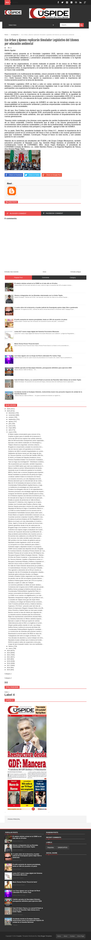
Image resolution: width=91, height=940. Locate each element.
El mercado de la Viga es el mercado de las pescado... (25, 498)
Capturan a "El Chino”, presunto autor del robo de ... (25, 606)
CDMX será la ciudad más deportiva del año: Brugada (25, 549)
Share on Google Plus (51, 175)
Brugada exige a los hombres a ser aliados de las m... (25, 527)
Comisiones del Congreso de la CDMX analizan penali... (26, 587)
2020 (8, 659)
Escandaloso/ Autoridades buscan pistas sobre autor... (25, 513)
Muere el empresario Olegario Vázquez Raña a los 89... (26, 608)
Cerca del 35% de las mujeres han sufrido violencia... (25, 438)
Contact (72, 936)
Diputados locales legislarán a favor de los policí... (24, 542)
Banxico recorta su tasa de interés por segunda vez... (25, 612)
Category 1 (8, 674)
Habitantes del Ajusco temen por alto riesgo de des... (25, 453)
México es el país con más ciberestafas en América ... (25, 521)
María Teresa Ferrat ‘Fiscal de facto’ (25, 882)
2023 (8, 653)
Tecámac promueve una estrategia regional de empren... (26, 491)
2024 (8, 650)
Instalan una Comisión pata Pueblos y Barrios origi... (25, 504)
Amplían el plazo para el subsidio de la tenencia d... (25, 436)
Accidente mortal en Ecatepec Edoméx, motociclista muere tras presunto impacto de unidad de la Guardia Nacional (28, 920)
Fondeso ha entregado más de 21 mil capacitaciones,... (26, 489)
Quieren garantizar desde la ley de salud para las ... (25, 525)
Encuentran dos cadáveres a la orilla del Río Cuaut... (25, 536)
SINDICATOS (62, 847)
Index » (7, 692)
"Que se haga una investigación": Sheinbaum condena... (26, 462)
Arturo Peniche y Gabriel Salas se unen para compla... (25, 610)
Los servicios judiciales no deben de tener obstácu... (25, 585)
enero (10, 648)
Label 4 (10, 694)
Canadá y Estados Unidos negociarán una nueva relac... (26, 576)
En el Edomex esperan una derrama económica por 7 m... (27, 496)
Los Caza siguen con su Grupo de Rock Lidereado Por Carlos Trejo (26, 891)
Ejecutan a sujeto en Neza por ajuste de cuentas (24, 621)
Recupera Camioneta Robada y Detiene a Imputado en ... (26, 561)
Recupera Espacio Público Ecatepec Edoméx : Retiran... (26, 555)
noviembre (12, 415)
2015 (8, 670)
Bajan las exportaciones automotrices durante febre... (25, 616)
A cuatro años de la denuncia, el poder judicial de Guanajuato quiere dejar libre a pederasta (27, 855)
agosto (11, 421)
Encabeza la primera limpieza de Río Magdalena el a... (26, 519)
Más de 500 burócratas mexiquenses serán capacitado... (26, 440)
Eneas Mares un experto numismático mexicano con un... (26, 515)
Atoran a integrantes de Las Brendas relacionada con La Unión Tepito (25, 846)
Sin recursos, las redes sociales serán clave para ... (25, 538)
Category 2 (8, 678)
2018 (8, 663)
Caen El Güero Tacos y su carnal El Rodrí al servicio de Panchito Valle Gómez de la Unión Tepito (28, 909)
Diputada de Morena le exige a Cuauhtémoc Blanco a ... (26, 508)
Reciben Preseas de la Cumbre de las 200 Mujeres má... (26, 553)
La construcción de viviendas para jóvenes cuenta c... (25, 631)
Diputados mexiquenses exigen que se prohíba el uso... (26, 597)
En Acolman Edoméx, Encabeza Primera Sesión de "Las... (27, 551)
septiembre (12, 419)
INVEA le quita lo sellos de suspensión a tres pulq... (25, 642)
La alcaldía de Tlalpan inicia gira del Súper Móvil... (24, 600)
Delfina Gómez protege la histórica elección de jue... (25, 589)
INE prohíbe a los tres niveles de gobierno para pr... (25, 540)
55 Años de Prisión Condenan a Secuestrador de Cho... (26, 557)
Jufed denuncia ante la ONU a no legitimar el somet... (25, 623)
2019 (8, 661)
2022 (8, 655)
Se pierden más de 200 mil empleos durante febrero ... (25, 578)
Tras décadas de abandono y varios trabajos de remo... (26, 638)
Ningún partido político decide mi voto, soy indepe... (25, 625)
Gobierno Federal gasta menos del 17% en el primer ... (26, 580)
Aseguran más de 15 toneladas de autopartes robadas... (26, 572)
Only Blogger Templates (45, 936)
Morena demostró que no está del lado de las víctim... (25, 481)
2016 (8, 667)
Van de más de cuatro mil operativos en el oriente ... (25, 449)
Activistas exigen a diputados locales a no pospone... (25, 546)
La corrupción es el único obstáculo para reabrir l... (24, 544)
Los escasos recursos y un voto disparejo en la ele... (25, 479)
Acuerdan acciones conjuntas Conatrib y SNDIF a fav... (26, 517)
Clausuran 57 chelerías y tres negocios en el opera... (25, 502)
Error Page (80, 936)
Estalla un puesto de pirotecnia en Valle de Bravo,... (25, 500)
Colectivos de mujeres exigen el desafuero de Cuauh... (26, 530)
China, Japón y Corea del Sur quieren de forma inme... (26, 523)
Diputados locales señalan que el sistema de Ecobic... (25, 640)
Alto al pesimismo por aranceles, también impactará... (25, 464)
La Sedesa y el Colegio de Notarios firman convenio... (25, 602)
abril (10, 430)
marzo (11, 432)
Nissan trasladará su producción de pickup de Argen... (25, 474)
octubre (11, 417)
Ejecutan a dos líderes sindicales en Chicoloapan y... (25, 442)
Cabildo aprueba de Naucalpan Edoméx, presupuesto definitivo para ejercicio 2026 (27, 900)
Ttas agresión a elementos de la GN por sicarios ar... (25, 570)
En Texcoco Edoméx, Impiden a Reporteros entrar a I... (26, 559)
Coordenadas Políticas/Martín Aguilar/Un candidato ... (25, 629)
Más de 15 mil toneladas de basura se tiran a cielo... (25, 483)
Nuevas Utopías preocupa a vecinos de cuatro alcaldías (26, 506)
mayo (10, 428)
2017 (8, 665)
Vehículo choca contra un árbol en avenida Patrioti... (25, 563)
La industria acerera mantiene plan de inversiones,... (25, 614)
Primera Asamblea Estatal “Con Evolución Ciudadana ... (26, 459)
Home (6, 34)
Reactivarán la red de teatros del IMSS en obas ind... (25, 633)
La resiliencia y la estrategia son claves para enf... (24, 487)
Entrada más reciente (12, 272)
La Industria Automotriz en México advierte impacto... (25, 619)
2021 (8, 657)
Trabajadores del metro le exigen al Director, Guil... (24, 636)
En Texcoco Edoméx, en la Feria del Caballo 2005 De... (26, 455)
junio (10, 426)
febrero (11, 646)
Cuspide (19, 936)
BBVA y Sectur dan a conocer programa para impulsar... (26, 472)
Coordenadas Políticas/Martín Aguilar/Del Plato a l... (25, 591)
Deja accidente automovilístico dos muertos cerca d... (25, 534)
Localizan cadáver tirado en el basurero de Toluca (24, 476)
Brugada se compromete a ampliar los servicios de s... (25, 447)
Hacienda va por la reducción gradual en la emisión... (25, 470)
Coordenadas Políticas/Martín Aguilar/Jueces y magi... (25, 485)
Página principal (14, 819)
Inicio (44, 272)
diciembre (12, 413)
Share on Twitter (31, 175)
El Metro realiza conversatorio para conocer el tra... (24, 434)
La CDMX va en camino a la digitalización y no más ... (25, 595)
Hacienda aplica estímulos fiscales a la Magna (23, 574)
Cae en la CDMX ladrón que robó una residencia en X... (26, 466)
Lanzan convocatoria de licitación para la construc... (25, 593)
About (65, 936)
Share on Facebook (13, 175)
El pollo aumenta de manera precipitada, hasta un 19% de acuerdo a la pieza (27, 865)
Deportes (50, 847)
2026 (8, 409)
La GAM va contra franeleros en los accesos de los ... (25, 510)
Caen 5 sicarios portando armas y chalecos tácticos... (25, 604)
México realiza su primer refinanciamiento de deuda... (25, 468)
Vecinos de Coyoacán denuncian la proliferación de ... (25, 532)
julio (10, 423)
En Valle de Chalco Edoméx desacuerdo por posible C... (26, 566)
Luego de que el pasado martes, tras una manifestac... (25, 644)
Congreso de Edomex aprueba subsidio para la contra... (26, 493)
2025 (8, 411)
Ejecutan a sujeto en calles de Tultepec (20, 583)
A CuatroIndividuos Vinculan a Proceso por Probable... (25, 568)
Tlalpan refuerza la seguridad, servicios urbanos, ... (24, 445)
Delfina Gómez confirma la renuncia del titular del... (24, 627)
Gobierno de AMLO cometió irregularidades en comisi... (26, 451)
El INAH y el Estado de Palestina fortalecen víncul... (25, 457)
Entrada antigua (76, 272)
